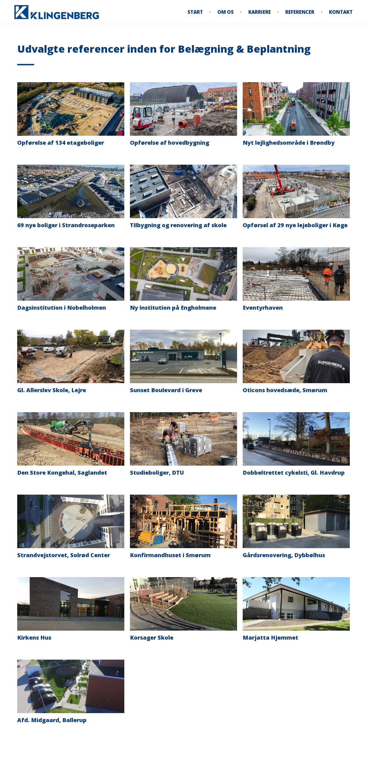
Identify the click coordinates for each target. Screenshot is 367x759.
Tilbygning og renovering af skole (178, 225)
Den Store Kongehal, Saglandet (62, 472)
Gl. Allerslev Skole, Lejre (51, 390)
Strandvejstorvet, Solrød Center (63, 555)
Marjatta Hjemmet (270, 637)
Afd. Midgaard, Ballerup (52, 720)
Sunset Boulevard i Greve (166, 390)
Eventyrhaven (263, 307)
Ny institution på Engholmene (173, 307)
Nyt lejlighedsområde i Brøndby (289, 142)
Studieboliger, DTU (157, 472)
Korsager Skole (151, 637)
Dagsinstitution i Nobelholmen (61, 307)
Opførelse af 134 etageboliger (60, 142)
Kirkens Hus (34, 637)
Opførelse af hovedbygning (169, 142)
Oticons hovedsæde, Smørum (285, 390)
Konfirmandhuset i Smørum (170, 555)
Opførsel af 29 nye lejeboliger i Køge (295, 225)
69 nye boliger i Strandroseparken (66, 225)
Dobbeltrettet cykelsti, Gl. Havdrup (294, 472)
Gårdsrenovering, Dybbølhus (284, 555)
